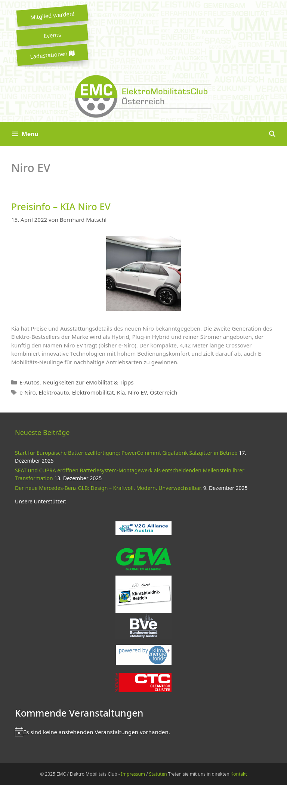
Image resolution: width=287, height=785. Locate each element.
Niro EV (137, 392)
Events (52, 35)
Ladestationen (52, 54)
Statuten (158, 774)
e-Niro (27, 392)
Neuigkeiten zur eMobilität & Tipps (88, 382)
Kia (121, 392)
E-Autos (29, 382)
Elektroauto (53, 392)
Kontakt (239, 774)
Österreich (164, 392)
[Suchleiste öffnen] (272, 134)
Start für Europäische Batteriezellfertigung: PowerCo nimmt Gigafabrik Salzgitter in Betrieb (126, 452)
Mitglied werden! (52, 15)
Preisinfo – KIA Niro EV (61, 206)
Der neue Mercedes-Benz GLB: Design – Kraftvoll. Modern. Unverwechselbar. (108, 487)
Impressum (133, 774)
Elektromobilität (93, 392)
